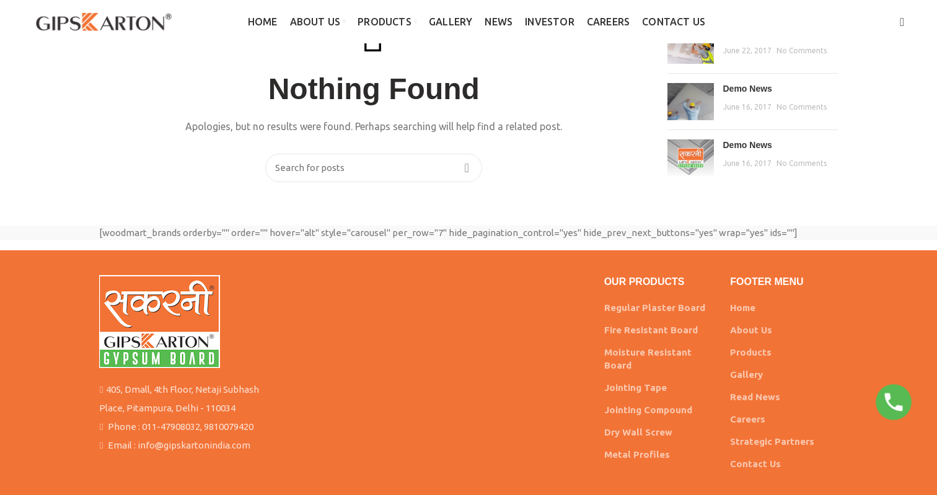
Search (466, 168)
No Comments (801, 50)
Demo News (747, 89)
